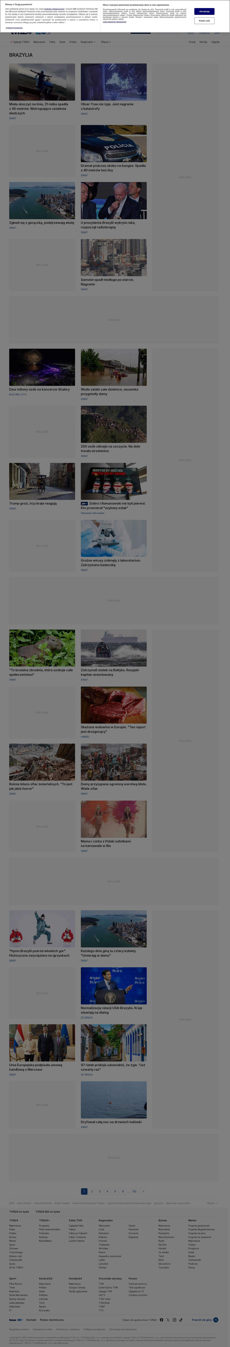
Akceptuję (204, 11)
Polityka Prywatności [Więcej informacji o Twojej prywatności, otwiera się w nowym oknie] (14, 27)
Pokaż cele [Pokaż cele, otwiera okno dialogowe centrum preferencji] (204, 20)
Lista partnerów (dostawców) (114, 21)
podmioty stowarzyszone (54, 8)
